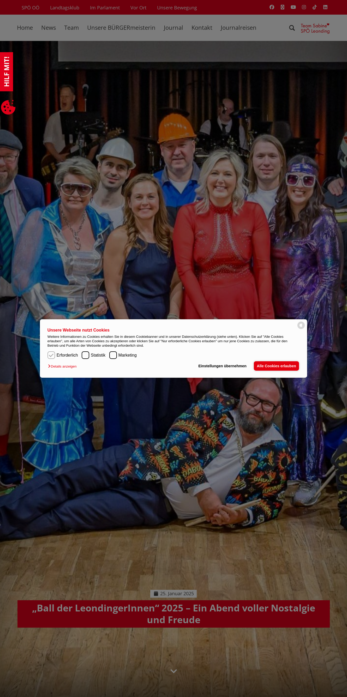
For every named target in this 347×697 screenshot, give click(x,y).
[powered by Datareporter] (301, 328)
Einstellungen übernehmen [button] (222, 366)
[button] (63, 366)
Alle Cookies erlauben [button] (276, 366)
